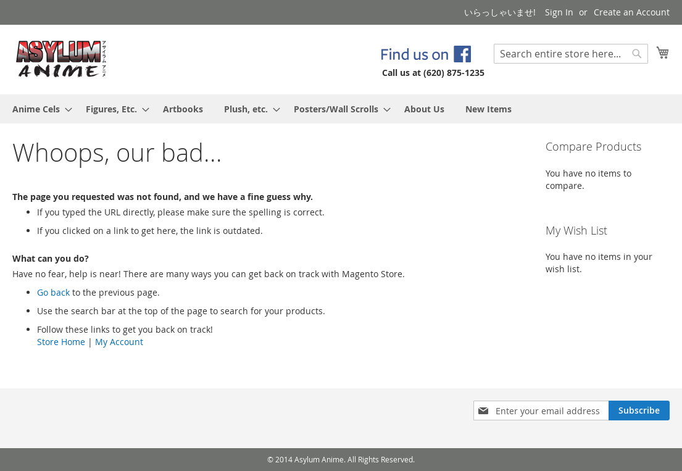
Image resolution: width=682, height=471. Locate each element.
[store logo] (61, 59)
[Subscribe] (639, 410)
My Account (119, 342)
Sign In (559, 12)
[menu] (341, 108)
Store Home (61, 342)
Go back (53, 292)
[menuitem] (38, 108)
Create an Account (632, 12)
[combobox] (571, 54)
